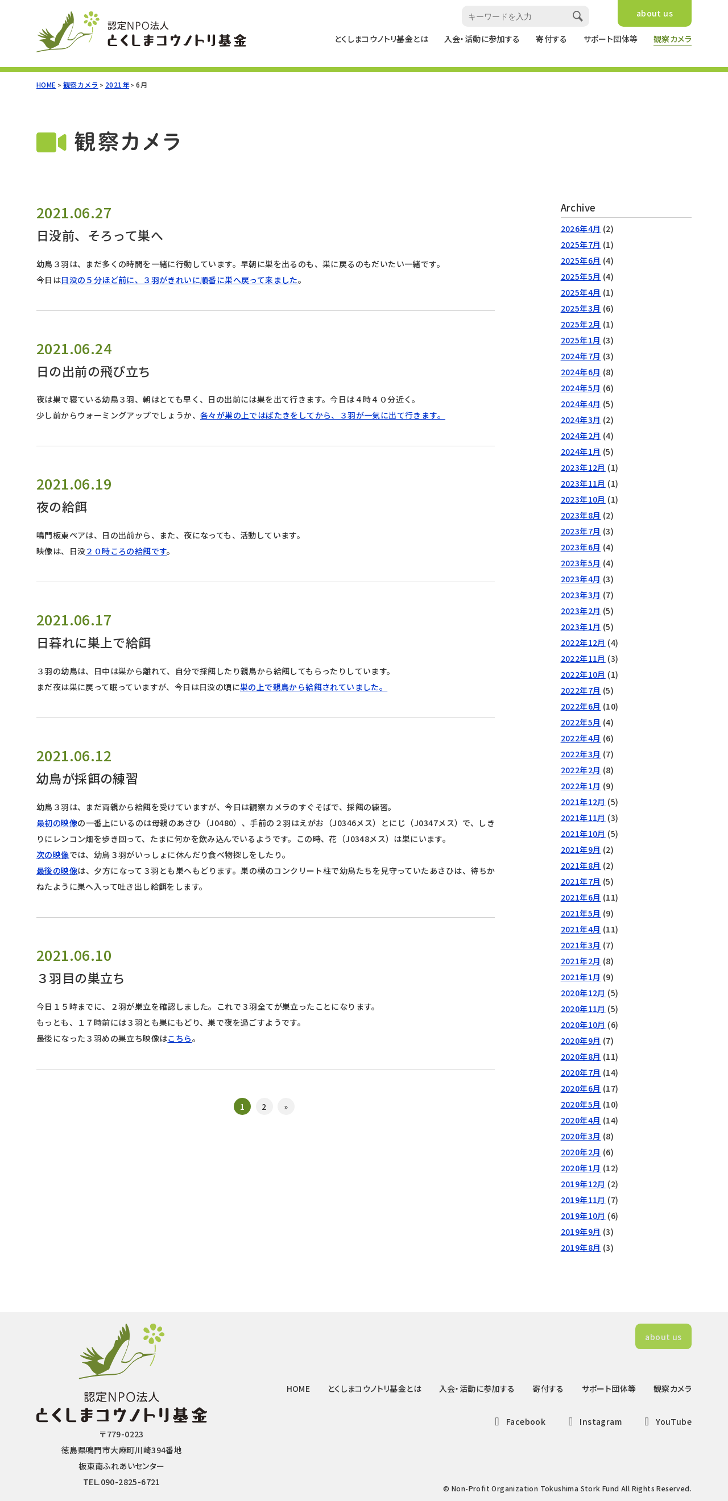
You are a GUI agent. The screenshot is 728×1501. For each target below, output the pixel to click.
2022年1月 (581, 785)
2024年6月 (581, 372)
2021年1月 (581, 976)
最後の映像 (56, 870)
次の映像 (52, 854)
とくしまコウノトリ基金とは (381, 38)
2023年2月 (581, 610)
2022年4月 (581, 738)
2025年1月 (581, 340)
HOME (46, 84)
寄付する (552, 38)
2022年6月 (581, 706)
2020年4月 (581, 1120)
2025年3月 (581, 308)
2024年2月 (581, 435)
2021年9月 (581, 849)
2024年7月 (581, 356)
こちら (179, 1038)
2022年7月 (581, 690)
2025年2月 (581, 324)
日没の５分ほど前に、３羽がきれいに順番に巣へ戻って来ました (179, 279)
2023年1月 (581, 626)
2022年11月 (583, 658)
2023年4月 (581, 578)
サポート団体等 (611, 38)
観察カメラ (672, 38)
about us (654, 13)
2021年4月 (581, 929)
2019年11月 (583, 1199)
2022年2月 (581, 770)
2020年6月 (581, 1088)
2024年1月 (581, 451)
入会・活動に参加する (482, 38)
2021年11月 (583, 817)
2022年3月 (581, 754)
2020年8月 (581, 1056)
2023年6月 (581, 547)
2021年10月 (583, 833)
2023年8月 (581, 515)
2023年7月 (581, 531)
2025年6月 (581, 260)
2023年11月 (583, 483)
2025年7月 (581, 244)
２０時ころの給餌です (126, 551)
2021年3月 (581, 945)
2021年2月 (581, 961)
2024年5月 (581, 387)
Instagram (593, 1421)
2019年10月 (583, 1215)
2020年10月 (583, 1024)
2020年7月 (581, 1072)
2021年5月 (581, 913)
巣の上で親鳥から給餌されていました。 (313, 687)
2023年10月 (583, 499)
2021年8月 (581, 865)
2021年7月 (581, 881)
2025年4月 (581, 292)
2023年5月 (581, 563)
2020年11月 (583, 1008)
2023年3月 (581, 594)
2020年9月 (581, 1040)
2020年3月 (581, 1136)
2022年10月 (583, 674)
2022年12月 (583, 642)
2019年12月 (583, 1183)
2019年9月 (581, 1231)
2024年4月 (581, 403)
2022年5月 (581, 722)
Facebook (518, 1421)
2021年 (117, 84)
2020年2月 (581, 1152)
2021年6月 (581, 897)
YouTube (666, 1421)
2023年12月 (583, 467)
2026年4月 (581, 228)
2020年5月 (581, 1104)
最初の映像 (56, 822)
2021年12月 (583, 801)
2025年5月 (581, 276)
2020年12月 (583, 992)
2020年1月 (581, 1168)
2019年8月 (581, 1247)
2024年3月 (581, 419)
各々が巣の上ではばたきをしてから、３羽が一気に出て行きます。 (322, 415)
